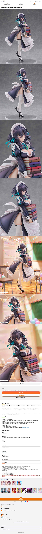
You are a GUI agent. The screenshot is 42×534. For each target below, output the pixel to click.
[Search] (32, 1)
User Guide (2, 527)
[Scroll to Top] (21, 498)
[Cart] (34, 1)
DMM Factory (4, 452)
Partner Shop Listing (25, 427)
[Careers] (29, 1)
